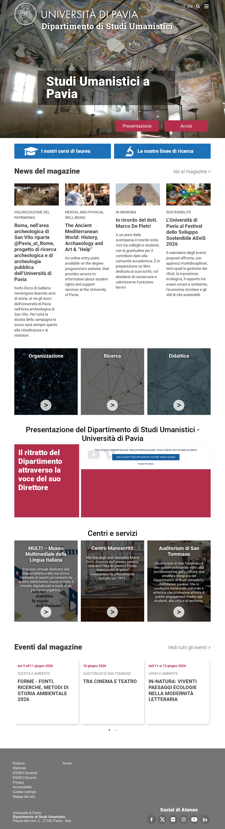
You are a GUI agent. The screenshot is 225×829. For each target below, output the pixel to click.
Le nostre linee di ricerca (165, 151)
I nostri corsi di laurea (65, 151)
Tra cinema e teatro (110, 681)
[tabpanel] (47, 691)
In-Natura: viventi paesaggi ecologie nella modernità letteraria (173, 690)
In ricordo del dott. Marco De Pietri (136, 223)
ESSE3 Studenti (25, 773)
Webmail (19, 768)
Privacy (18, 782)
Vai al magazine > (192, 171)
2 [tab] (116, 730)
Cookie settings (24, 792)
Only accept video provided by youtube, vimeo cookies (145, 457)
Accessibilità (22, 787)
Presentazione (137, 126)
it (184, 6)
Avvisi (186, 126)
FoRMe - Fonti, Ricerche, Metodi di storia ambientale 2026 (43, 690)
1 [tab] (109, 730)
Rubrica (19, 763)
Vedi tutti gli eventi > (189, 647)
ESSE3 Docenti (24, 777)
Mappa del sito (24, 796)
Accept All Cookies (146, 464)
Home (206, 6)
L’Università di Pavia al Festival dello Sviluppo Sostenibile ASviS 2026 (186, 232)
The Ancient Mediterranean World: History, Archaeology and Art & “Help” (84, 237)
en (190, 6)
